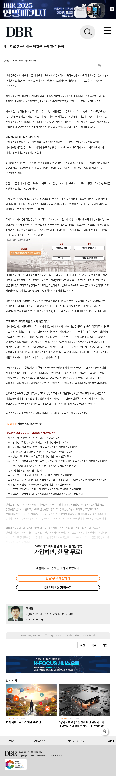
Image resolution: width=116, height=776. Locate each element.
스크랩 (110, 65)
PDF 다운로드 (104, 65)
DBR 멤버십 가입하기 (58, 587)
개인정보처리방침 (39, 740)
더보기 (99, 65)
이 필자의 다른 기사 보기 (36, 619)
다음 (105, 645)
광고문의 (110, 740)
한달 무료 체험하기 (58, 578)
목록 (93, 645)
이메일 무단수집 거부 (75, 740)
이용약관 (10, 740)
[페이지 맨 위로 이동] (105, 732)
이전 (82, 645)
